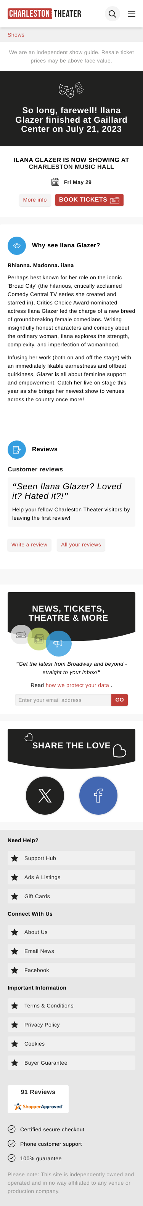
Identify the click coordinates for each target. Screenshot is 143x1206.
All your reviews (81, 544)
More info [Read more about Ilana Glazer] (35, 200)
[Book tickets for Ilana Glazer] (89, 200)
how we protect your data (78, 685)
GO (119, 700)
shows (16, 35)
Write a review (29, 544)
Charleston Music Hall (71, 167)
